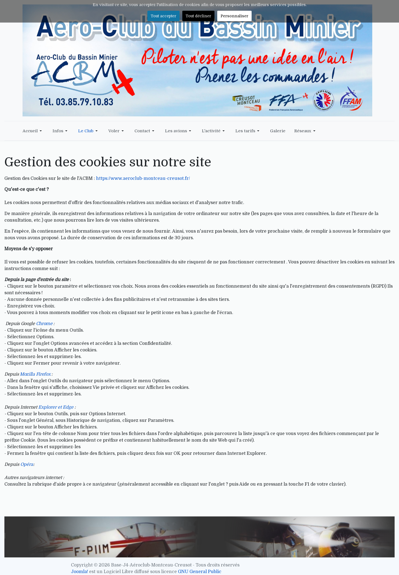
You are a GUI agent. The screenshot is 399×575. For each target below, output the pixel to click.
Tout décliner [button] (198, 16)
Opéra (26, 464)
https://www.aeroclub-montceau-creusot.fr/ (143, 178)
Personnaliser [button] (234, 16)
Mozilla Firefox (35, 374)
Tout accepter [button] (163, 16)
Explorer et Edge (55, 407)
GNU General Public (199, 571)
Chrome (44, 323)
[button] (33, 131)
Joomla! (79, 571)
